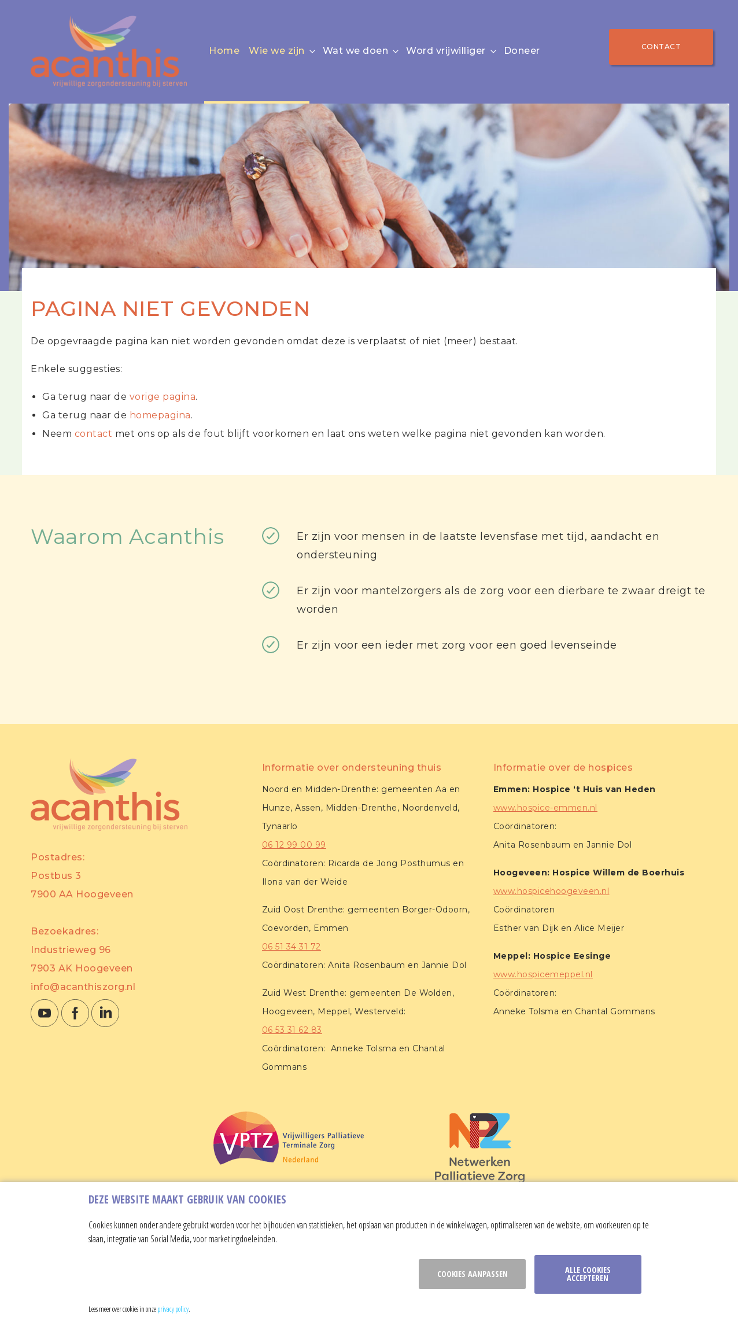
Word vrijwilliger (446, 50)
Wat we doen (356, 50)
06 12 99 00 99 (294, 845)
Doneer (522, 50)
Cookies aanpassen (472, 1273)
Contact (661, 46)
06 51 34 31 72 (291, 946)
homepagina (160, 415)
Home (224, 50)
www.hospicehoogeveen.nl (551, 891)
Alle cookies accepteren (588, 1273)
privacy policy (173, 1309)
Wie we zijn (277, 50)
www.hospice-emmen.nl (545, 808)
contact (94, 433)
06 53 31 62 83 (292, 1030)
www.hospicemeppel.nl (543, 974)
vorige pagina (163, 396)
